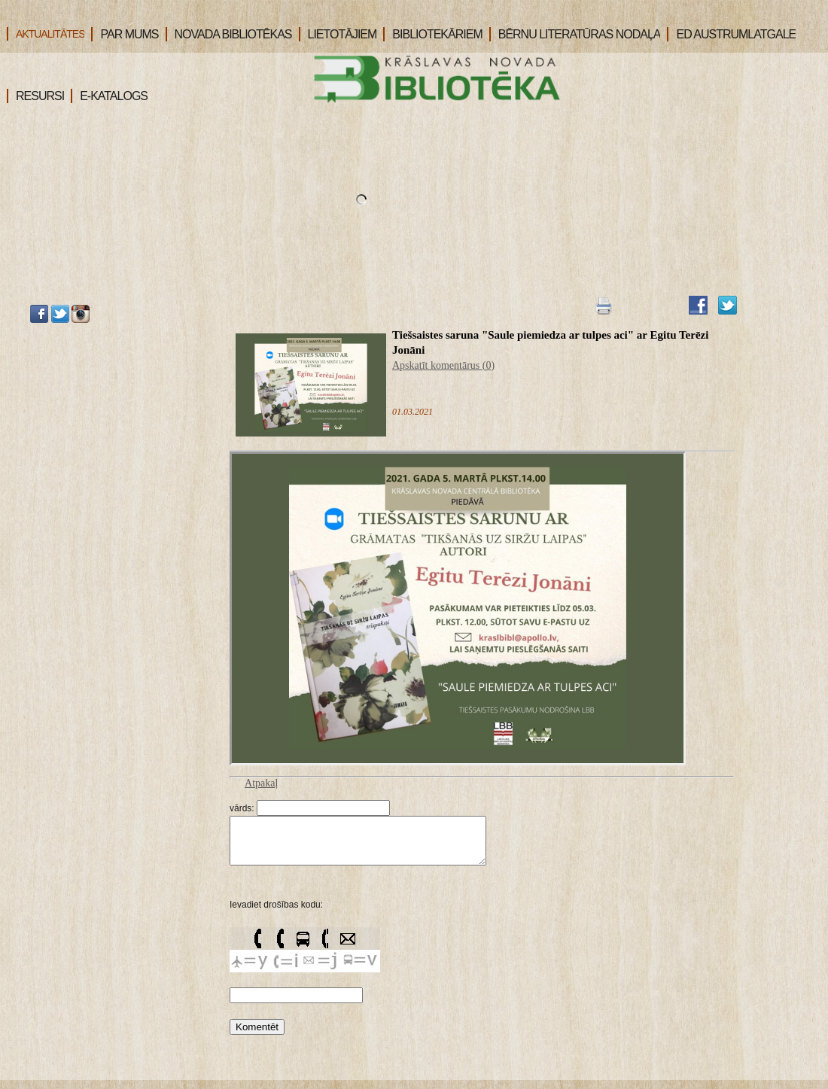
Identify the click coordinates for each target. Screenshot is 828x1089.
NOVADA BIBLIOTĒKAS (229, 34)
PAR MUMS (124, 34)
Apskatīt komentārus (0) (443, 365)
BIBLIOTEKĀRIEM (432, 34)
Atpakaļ (261, 783)
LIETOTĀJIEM (338, 34)
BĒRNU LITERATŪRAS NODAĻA (575, 34)
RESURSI (35, 96)
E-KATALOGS (109, 96)
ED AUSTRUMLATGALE (731, 34)
